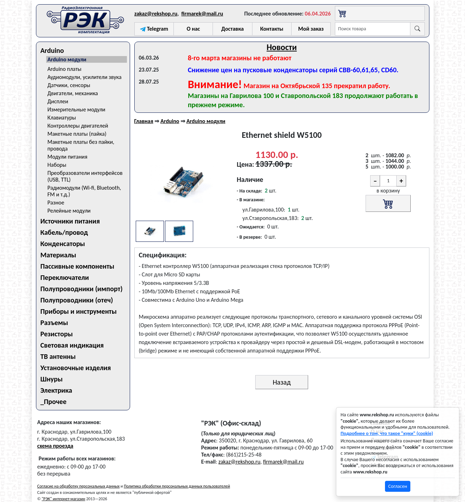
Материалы (59, 255)
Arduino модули (67, 59)
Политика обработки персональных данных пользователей (177, 486)
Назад (281, 382)
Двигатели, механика (73, 93)
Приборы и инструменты (79, 311)
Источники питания (70, 221)
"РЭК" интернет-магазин (63, 498)
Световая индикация (72, 345)
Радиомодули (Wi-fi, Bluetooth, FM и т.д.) (84, 191)
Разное (56, 202)
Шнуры (52, 379)
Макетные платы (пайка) (77, 133)
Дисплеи (58, 101)
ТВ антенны (58, 356)
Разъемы (54, 322)
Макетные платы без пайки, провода (81, 145)
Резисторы (57, 334)
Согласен (397, 486)
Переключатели (65, 277)
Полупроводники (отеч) (77, 300)
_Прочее (54, 401)
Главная (143, 121)
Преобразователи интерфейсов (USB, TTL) (85, 176)
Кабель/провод (64, 232)
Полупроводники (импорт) (82, 288)
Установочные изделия (76, 367)
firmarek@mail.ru (202, 13)
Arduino (52, 50)
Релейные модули (69, 210)
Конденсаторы (63, 243)
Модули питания (67, 156)
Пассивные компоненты (78, 266)
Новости (282, 47)
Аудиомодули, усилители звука (85, 77)
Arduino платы (65, 69)
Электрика (56, 390)
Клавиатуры (62, 117)
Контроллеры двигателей (78, 125)
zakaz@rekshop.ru (155, 13)
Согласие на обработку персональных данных (78, 486)
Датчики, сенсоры (69, 85)
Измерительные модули (76, 109)
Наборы (57, 164)
